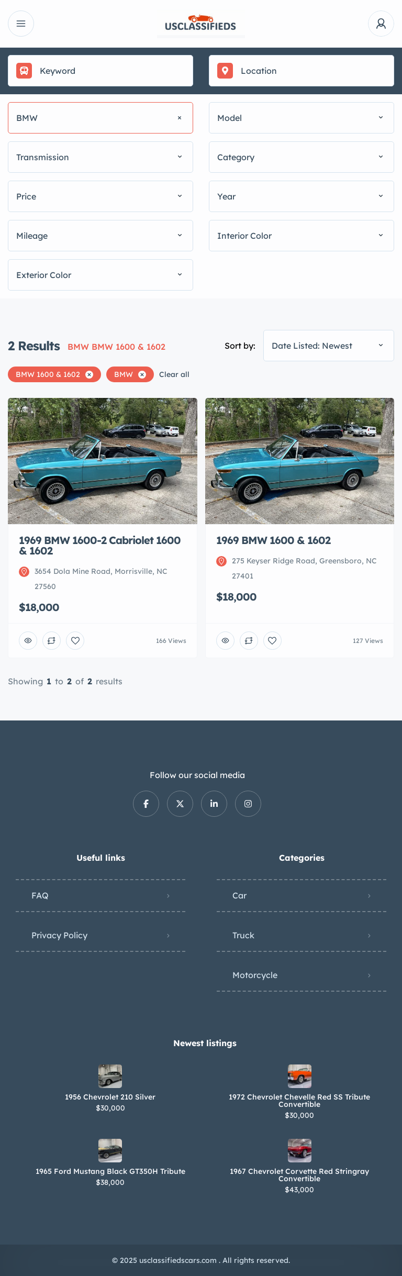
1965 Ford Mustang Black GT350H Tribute (110, 1171)
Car (239, 895)
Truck (243, 935)
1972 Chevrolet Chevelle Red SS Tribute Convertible (299, 1100)
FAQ (40, 895)
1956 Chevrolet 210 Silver (110, 1097)
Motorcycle (254, 975)
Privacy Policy (59, 935)
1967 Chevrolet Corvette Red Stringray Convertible (299, 1175)
